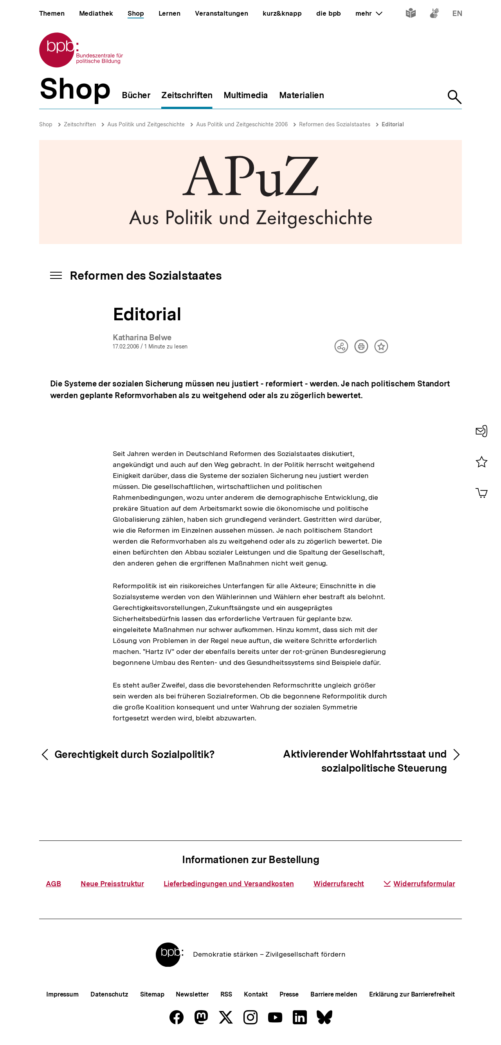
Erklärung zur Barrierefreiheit (412, 994)
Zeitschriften (80, 124)
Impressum (62, 994)
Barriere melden (333, 994)
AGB (53, 884)
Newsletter (192, 994)
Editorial (393, 124)
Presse (289, 994)
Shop (45, 124)
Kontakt (255, 994)
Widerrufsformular (419, 884)
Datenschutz (109, 994)
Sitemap (152, 994)
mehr (368, 13)
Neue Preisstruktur (112, 884)
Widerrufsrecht (339, 884)
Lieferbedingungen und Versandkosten (229, 884)
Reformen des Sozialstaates (334, 124)
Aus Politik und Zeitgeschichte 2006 (242, 124)
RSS (226, 994)
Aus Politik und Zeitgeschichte (146, 124)
